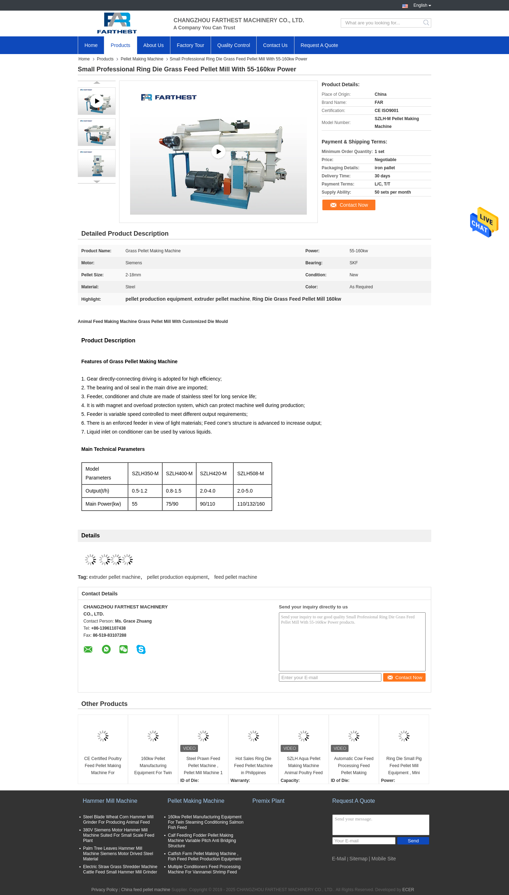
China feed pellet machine (145, 889)
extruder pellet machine (115, 577)
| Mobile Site (382, 858)
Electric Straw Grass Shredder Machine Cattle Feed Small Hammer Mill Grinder (120, 869)
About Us (154, 45)
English (422, 4)
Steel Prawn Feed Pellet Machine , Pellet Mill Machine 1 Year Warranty (203, 766)
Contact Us (275, 45)
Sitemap (359, 858)
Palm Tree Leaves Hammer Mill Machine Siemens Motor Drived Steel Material (118, 853)
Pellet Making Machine (142, 59)
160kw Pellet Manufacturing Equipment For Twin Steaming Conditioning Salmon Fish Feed (153, 766)
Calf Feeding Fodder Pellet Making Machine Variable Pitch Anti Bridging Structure (202, 840)
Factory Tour (190, 45)
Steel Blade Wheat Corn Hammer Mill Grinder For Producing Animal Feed (118, 819)
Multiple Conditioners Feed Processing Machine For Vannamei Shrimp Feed (204, 869)
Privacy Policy (104, 889)
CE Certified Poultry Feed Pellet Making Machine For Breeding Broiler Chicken (102, 766)
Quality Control (233, 45)
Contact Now (354, 205)
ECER (408, 889)
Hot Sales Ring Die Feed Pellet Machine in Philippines (253, 765)
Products (120, 45)
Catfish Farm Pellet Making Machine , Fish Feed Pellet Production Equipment (204, 856)
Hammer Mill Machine (110, 801)
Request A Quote (319, 45)
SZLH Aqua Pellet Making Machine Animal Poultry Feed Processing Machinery (304, 766)
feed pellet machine (235, 577)
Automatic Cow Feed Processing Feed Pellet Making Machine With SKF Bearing (353, 766)
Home (91, 45)
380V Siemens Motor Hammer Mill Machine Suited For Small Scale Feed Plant (118, 835)
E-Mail (339, 858)
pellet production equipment (177, 577)
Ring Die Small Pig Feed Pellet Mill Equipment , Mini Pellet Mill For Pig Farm (404, 766)
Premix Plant (268, 801)
